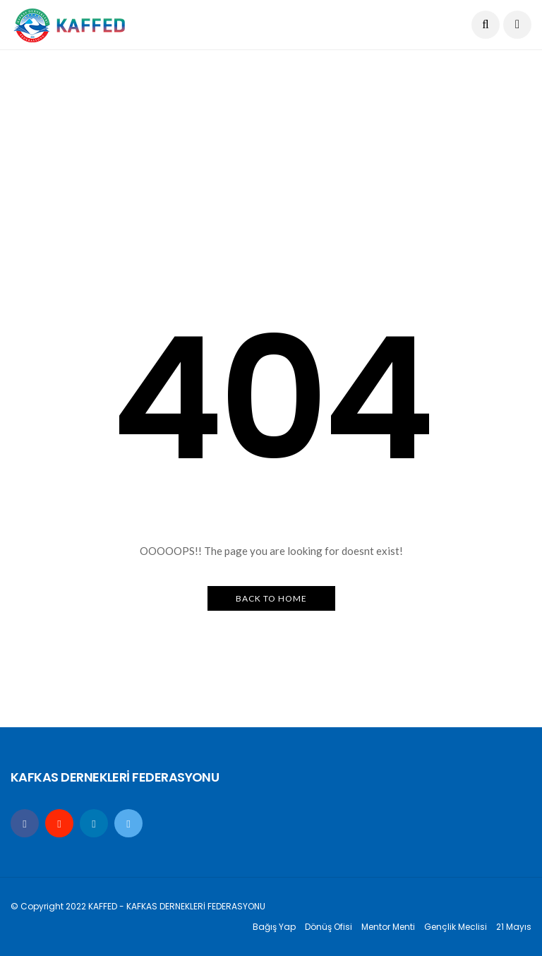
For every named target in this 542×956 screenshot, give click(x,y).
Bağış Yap (274, 927)
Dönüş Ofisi (328, 927)
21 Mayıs (513, 927)
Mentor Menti (388, 927)
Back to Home (271, 598)
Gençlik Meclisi (455, 927)
